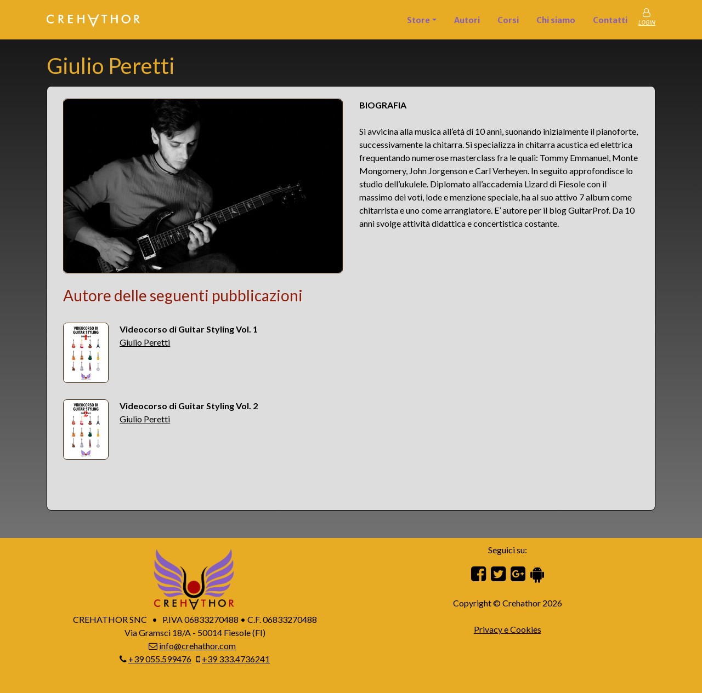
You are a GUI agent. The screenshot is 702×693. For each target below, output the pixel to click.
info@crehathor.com (197, 645)
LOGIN (646, 22)
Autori (467, 20)
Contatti (610, 20)
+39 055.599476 (159, 659)
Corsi (508, 20)
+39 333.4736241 (236, 659)
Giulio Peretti (145, 342)
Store (418, 20)
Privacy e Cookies (507, 629)
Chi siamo (555, 20)
